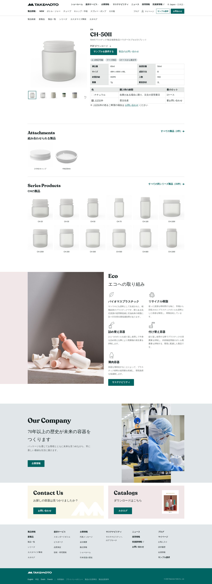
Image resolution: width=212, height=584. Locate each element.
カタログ (93, 19)
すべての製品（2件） (171, 119)
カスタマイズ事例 (78, 19)
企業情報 (36, 467)
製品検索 (32, 19)
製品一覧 (52, 19)
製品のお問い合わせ (129, 51)
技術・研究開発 (60, 553)
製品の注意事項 (91, 580)
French (50, 580)
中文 (37, 580)
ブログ (136, 11)
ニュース (135, 4)
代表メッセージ (86, 537)
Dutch (43, 580)
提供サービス (60, 532)
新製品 (42, 19)
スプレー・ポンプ (98, 11)
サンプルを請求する (104, 51)
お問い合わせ (131, 105)
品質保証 (57, 548)
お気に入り (162, 542)
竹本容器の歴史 (86, 558)
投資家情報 (157, 4)
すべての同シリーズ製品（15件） (165, 176)
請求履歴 (161, 548)
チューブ (67, 11)
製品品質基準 (104, 580)
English (30, 580)
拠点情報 (83, 548)
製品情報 (32, 11)
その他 (112, 11)
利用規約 (60, 580)
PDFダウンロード (101, 46)
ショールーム (77, 4)
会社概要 (83, 543)
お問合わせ (177, 11)
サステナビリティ (121, 4)
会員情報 (161, 553)
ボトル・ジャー (54, 11)
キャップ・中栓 (81, 11)
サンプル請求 (162, 11)
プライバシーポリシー (74, 580)
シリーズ (63, 19)
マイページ (149, 11)
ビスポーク (58, 543)
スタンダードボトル (62, 537)
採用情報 (146, 4)
